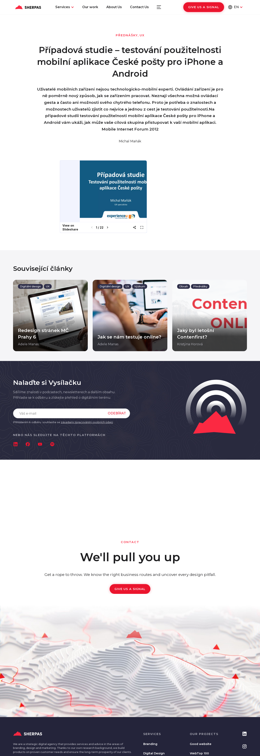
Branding (150, 744)
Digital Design (154, 753)
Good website (200, 744)
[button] (64, 7)
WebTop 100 (199, 753)
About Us (114, 7)
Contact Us (139, 7)
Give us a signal (203, 7)
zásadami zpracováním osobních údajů (87, 422)
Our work (90, 7)
